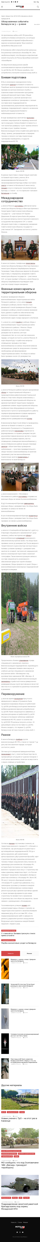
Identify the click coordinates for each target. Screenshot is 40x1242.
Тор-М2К (26, 1197)
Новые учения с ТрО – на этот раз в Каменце (19, 1119)
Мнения (29, 953)
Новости (3, 16)
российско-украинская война (26, 1153)
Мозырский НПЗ (6, 1197)
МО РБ (18, 16)
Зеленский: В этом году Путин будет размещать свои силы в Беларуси (23, 985)
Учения (22, 1112)
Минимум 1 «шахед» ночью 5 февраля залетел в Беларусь (23, 1010)
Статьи (20, 1222)
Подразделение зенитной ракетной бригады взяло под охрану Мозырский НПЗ (19, 1206)
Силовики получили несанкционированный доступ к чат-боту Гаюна (25, 1035)
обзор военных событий (26, 16)
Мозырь (15, 1197)
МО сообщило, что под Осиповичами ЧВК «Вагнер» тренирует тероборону (20, 1165)
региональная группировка (9, 1153)
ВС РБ (15, 16)
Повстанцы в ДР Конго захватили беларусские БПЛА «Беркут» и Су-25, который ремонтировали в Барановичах (24, 1060)
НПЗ (20, 1197)
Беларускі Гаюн (9, 16)
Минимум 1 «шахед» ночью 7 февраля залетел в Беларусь (23, 960)
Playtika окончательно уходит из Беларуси (18, 943)
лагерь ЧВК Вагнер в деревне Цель (11, 1151)
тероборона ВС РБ (5, 18)
